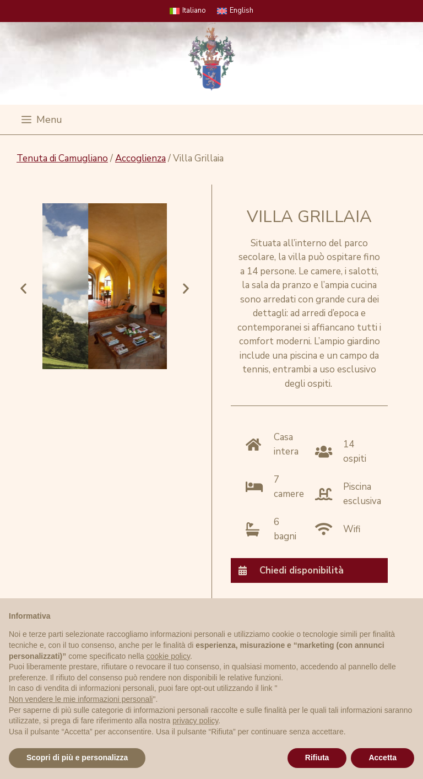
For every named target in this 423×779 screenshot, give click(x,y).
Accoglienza (140, 158)
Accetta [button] (382, 757)
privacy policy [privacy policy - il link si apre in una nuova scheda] (195, 720)
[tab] (309, 570)
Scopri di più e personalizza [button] (77, 757)
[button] (23, 288)
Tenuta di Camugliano (62, 158)
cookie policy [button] (168, 656)
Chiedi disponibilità (301, 570)
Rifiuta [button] (317, 757)
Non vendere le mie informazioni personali (81, 699)
